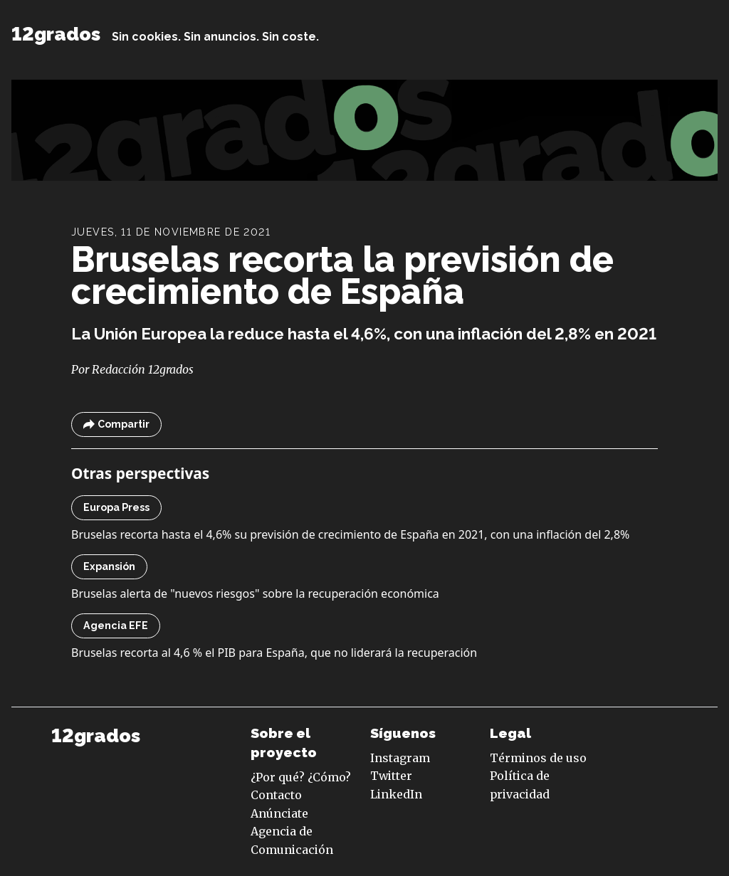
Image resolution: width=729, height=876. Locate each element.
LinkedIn (396, 794)
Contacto (276, 795)
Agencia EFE (115, 625)
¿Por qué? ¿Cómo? (301, 777)
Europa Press (116, 507)
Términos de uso (538, 758)
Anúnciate (279, 813)
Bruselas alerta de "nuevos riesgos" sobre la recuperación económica (255, 593)
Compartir (116, 424)
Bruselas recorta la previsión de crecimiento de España (342, 275)
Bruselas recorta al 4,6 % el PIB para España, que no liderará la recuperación (274, 652)
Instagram (400, 758)
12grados (55, 34)
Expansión (109, 566)
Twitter (391, 776)
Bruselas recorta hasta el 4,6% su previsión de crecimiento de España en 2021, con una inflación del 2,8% (350, 534)
